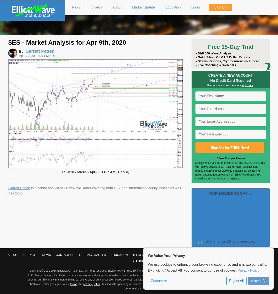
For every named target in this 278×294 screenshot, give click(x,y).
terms (235, 162)
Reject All (236, 281)
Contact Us (65, 255)
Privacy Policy (248, 270)
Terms (137, 255)
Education (119, 255)
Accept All (258, 281)
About (13, 255)
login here (247, 85)
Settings (139, 261)
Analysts (30, 255)
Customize (159, 281)
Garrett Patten (19, 188)
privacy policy (251, 162)
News (46, 255)
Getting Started (92, 255)
